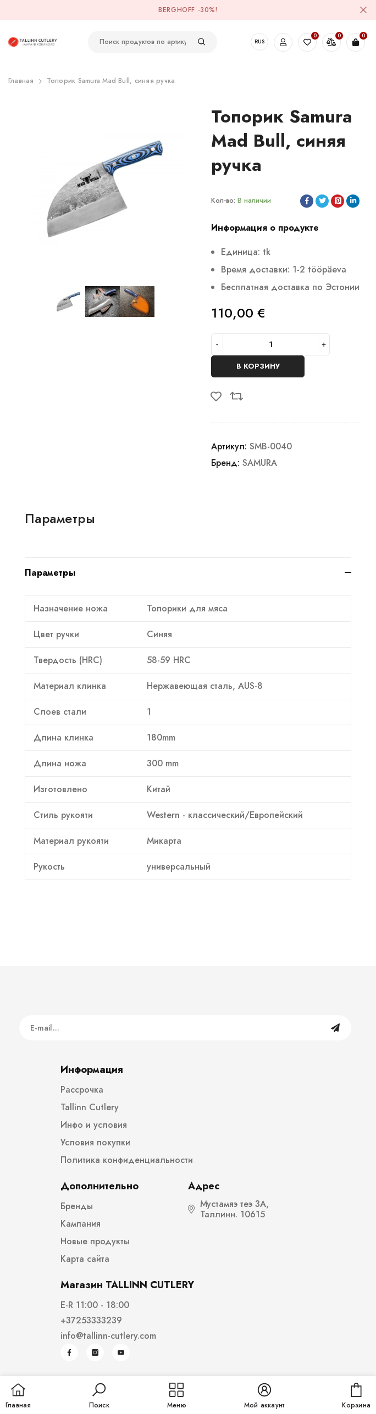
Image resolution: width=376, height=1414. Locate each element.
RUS (259, 41)
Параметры (60, 518)
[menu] (176, 1396)
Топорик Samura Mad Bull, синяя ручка (111, 81)
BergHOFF (176, 10)
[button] (99, 1396)
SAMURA (259, 463)
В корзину (258, 366)
